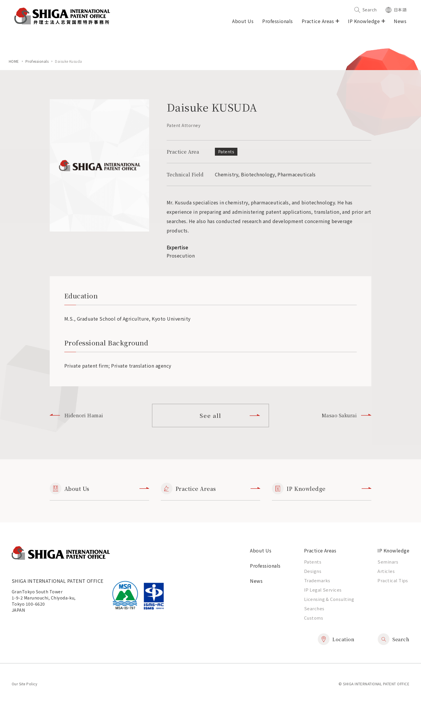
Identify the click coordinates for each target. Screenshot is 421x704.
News (400, 21)
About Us (242, 21)
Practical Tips (392, 580)
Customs (313, 618)
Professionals (277, 21)
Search (365, 10)
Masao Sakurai (346, 415)
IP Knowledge (321, 488)
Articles (386, 571)
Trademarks (317, 580)
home (14, 61)
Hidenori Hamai (76, 415)
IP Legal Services (323, 590)
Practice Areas (210, 488)
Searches (314, 608)
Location (336, 639)
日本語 (396, 10)
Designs (312, 571)
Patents (312, 562)
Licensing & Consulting (329, 599)
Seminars (387, 562)
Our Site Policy (24, 683)
